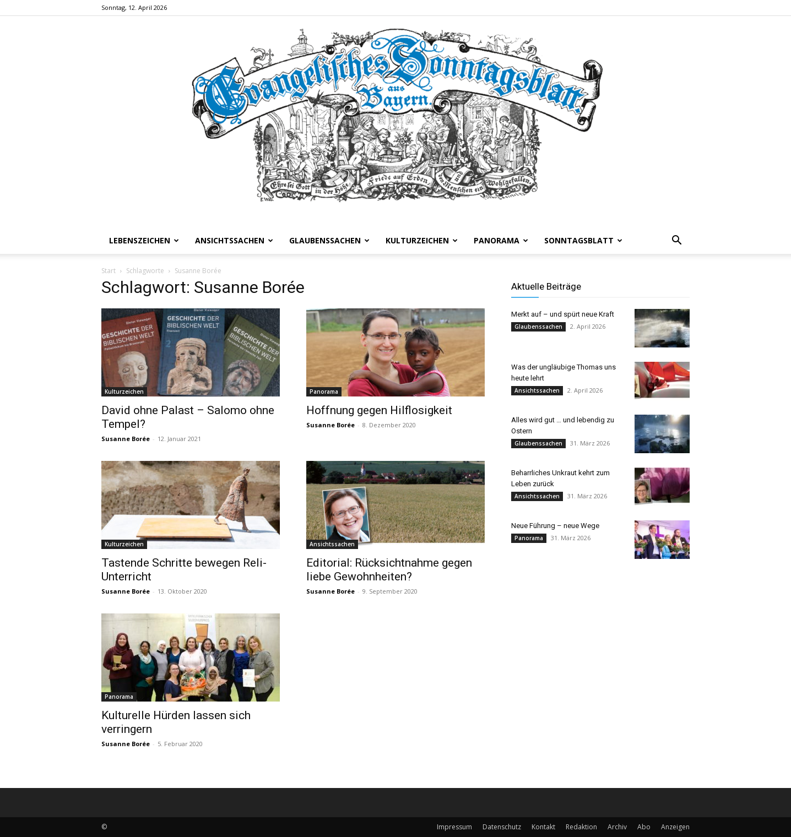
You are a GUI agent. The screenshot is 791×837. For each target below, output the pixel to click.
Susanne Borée (125, 438)
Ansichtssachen (234, 240)
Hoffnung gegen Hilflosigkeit (379, 410)
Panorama (501, 240)
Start (108, 270)
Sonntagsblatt (583, 240)
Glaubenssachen (329, 240)
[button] (676, 241)
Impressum (454, 826)
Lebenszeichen (144, 240)
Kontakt (543, 826)
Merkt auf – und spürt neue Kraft (562, 314)
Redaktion (581, 826)
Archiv (617, 826)
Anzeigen (675, 826)
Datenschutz (502, 826)
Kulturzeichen (422, 240)
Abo (644, 826)
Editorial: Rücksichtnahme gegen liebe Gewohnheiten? (389, 569)
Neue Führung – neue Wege (555, 525)
